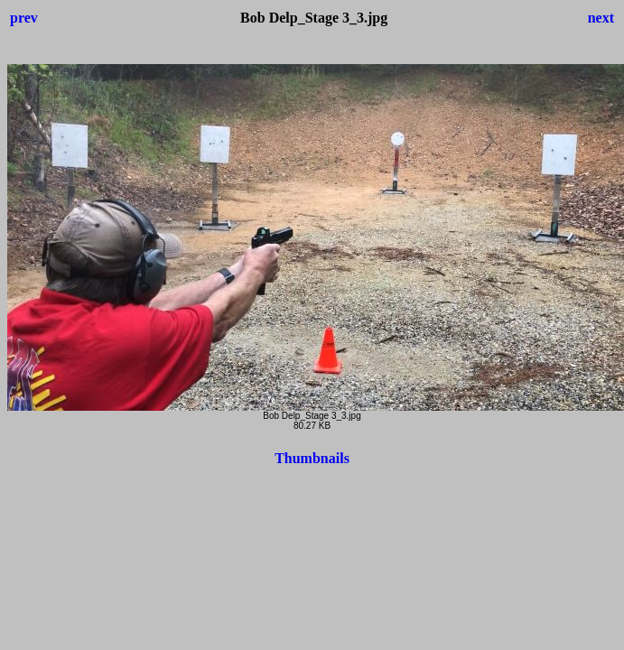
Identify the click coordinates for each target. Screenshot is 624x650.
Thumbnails (312, 458)
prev (24, 17)
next (601, 17)
